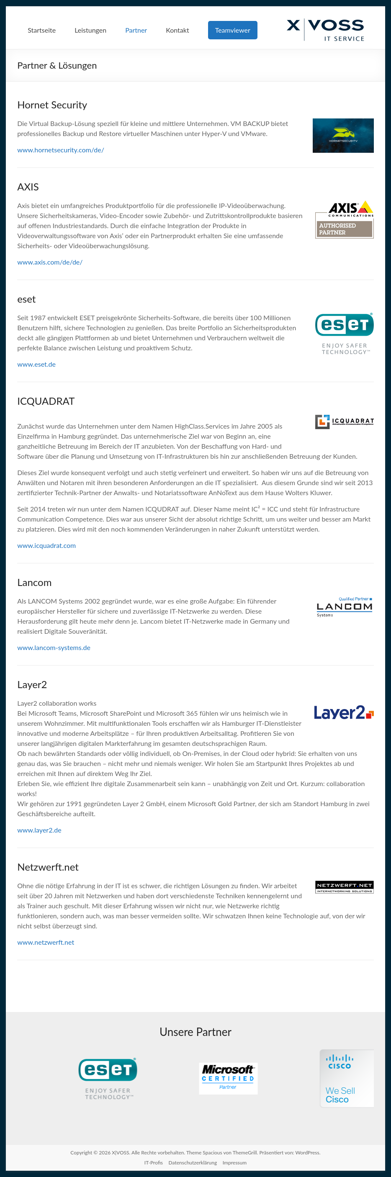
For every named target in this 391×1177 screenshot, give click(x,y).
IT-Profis (153, 1162)
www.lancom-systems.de (53, 647)
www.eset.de (36, 364)
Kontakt (177, 30)
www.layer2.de (39, 830)
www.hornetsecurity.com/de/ (60, 150)
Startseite (42, 30)
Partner (136, 30)
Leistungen (90, 30)
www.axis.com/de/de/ (49, 262)
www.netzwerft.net (45, 942)
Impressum (235, 1162)
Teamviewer (232, 30)
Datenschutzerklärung (193, 1162)
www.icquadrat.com (46, 545)
